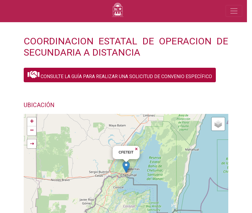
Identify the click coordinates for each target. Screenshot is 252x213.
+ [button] (32, 121)
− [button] (32, 130)
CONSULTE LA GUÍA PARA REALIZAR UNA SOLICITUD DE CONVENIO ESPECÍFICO (120, 74)
